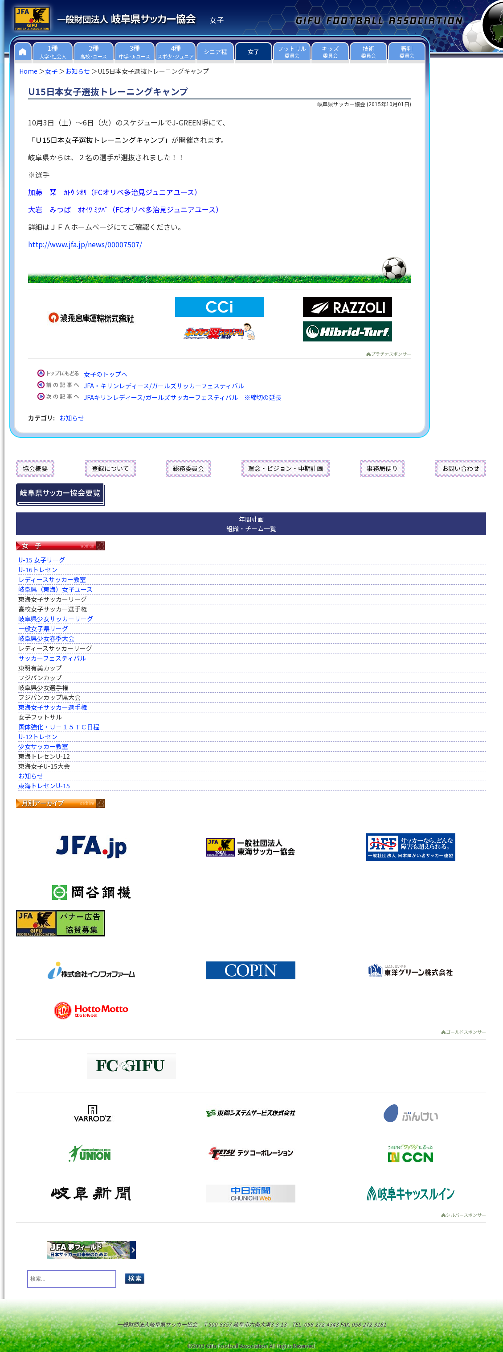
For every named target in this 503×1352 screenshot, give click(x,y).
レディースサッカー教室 (52, 579)
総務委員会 (188, 468)
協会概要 (35, 468)
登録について (110, 468)
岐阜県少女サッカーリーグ (55, 618)
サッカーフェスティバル (52, 657)
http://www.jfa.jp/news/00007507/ (85, 244)
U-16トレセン (37, 569)
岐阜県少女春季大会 (46, 638)
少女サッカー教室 (43, 746)
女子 (51, 71)
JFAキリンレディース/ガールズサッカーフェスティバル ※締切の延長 (183, 397)
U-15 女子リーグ (41, 559)
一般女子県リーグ (43, 628)
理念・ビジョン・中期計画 (285, 468)
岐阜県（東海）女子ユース (55, 589)
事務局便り (382, 468)
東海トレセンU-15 (44, 785)
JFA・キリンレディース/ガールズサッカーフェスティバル (164, 385)
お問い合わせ (460, 468)
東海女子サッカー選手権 (52, 707)
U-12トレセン (37, 736)
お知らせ (77, 71)
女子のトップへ (105, 374)
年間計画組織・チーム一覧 (251, 524)
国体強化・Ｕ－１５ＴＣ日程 (58, 726)
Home (28, 71)
